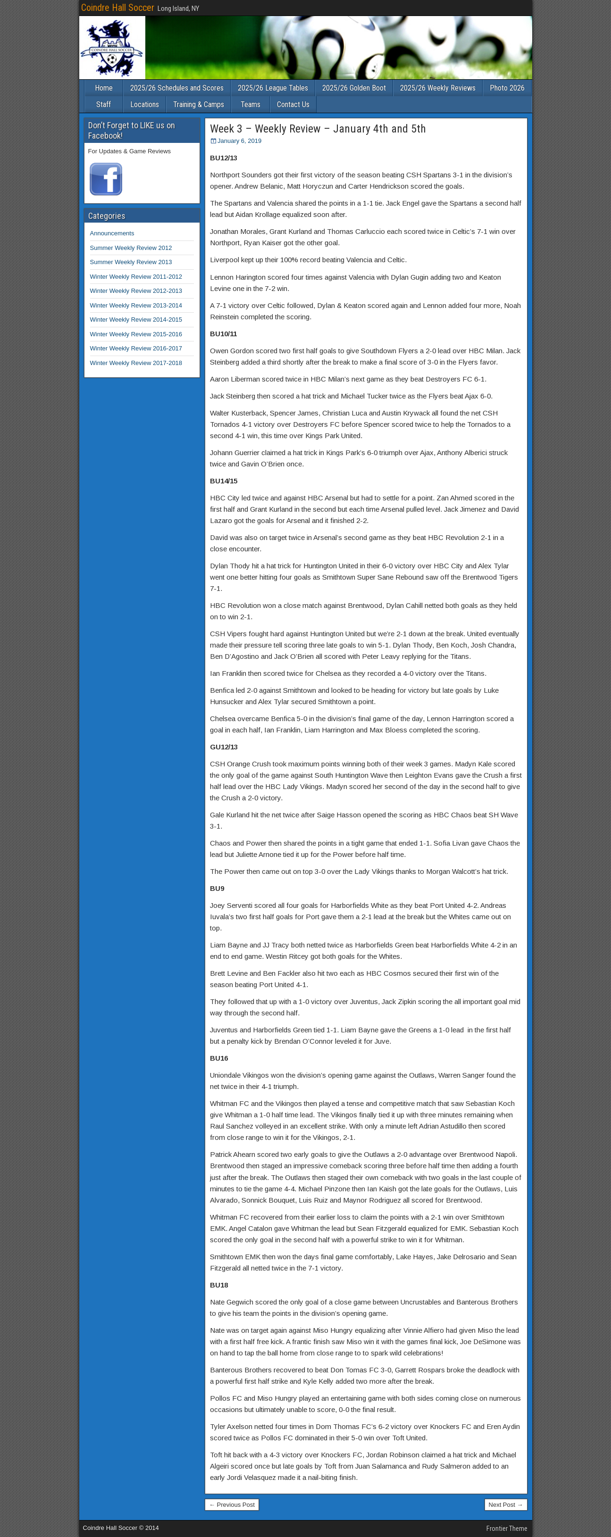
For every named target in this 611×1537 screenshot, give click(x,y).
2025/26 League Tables (273, 87)
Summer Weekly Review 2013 (131, 262)
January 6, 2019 (239, 140)
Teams (250, 104)
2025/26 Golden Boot (354, 87)
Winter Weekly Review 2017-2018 (136, 362)
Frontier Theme (506, 1528)
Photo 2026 (507, 87)
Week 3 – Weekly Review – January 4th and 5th (318, 128)
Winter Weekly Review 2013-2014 (136, 305)
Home (104, 87)
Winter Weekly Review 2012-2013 (136, 290)
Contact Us (293, 104)
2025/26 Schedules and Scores (177, 87)
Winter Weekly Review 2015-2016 (136, 334)
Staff (103, 104)
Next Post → (506, 1504)
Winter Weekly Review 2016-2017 (136, 348)
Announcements (112, 233)
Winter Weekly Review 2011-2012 (136, 276)
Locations (144, 104)
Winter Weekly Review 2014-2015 (136, 319)
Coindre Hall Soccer (117, 7)
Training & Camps (198, 104)
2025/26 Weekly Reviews (438, 87)
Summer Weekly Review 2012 (131, 247)
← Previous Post (232, 1504)
